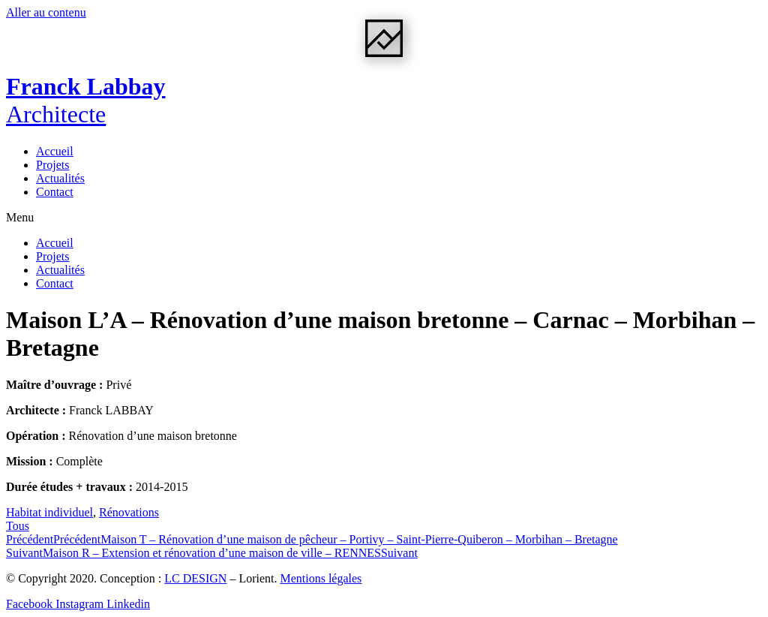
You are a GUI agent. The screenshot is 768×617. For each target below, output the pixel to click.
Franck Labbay (85, 100)
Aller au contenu (46, 12)
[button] (384, 217)
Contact (55, 191)
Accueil (55, 151)
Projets (52, 164)
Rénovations (129, 512)
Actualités (60, 178)
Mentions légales (321, 578)
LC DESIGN (195, 578)
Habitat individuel (49, 512)
